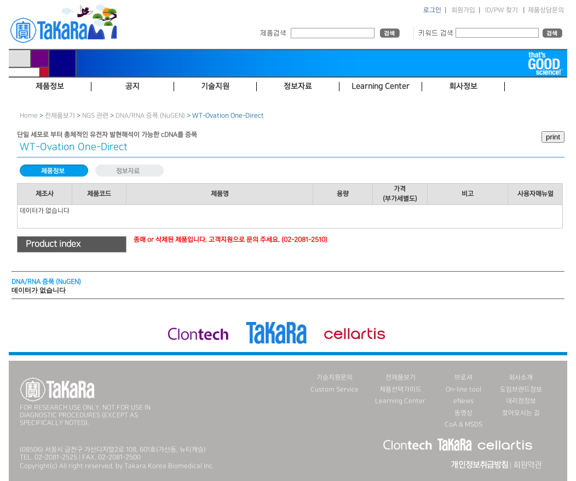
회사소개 (521, 377)
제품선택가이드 (400, 389)
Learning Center (400, 400)
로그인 (432, 10)
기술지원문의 (334, 377)
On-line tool (463, 389)
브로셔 (463, 377)
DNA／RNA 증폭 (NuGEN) (150, 115)
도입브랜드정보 (521, 389)
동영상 (463, 413)
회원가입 (463, 10)
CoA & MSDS (463, 424)
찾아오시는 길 (521, 413)
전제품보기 (60, 115)
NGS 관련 (95, 115)
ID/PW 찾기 (501, 10)
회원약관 (527, 465)
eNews (463, 400)
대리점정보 (521, 400)
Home (29, 115)
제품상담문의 (546, 10)
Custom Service (334, 389)
